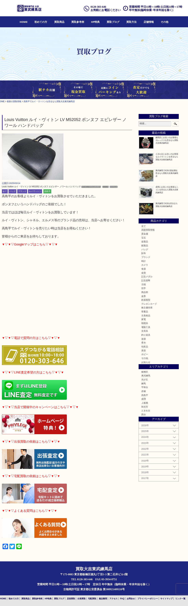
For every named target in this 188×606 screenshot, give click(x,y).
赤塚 (143, 391)
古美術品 (145, 315)
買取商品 (59, 22)
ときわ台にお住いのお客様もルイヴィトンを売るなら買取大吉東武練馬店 (167, 156)
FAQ (122, 598)
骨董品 (144, 311)
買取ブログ (113, 22)
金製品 (144, 241)
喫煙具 (144, 323)
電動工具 (145, 327)
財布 (143, 253)
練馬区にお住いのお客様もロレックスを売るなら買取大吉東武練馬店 (167, 140)
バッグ (12, 191)
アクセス (113, 598)
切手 (143, 288)
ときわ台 (145, 410)
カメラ (144, 265)
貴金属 (144, 234)
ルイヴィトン (35, 191)
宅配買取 (92, 598)
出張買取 (81, 598)
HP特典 (95, 22)
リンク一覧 (180, 598)
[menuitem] (23, 22)
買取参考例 (77, 22)
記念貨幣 (145, 280)
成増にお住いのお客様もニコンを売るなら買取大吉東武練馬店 (167, 189)
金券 (143, 296)
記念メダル (146, 276)
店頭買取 (71, 598)
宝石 (143, 238)
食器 (143, 269)
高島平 (47, 191)
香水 (143, 343)
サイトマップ (166, 598)
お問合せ (131, 598)
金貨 (143, 273)
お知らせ (145, 362)
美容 (143, 350)
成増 (143, 399)
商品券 (144, 292)
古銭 (143, 284)
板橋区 (144, 372)
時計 (143, 261)
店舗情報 (149, 22)
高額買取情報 (148, 230)
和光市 (144, 407)
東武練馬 (145, 375)
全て (5, 191)
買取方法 (131, 22)
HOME (24, 22)
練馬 (143, 383)
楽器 (143, 339)
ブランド (22, 191)
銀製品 (144, 245)
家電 (143, 319)
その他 (164, 22)
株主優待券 (146, 308)
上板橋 (144, 403)
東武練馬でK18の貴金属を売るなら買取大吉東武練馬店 (167, 173)
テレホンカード (149, 304)
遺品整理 (103, 598)
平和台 (144, 387)
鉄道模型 (145, 300)
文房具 (144, 331)
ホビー (144, 354)
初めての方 (40, 22)
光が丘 (144, 379)
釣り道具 (145, 335)
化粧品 (144, 346)
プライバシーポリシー (147, 598)
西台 (143, 414)
